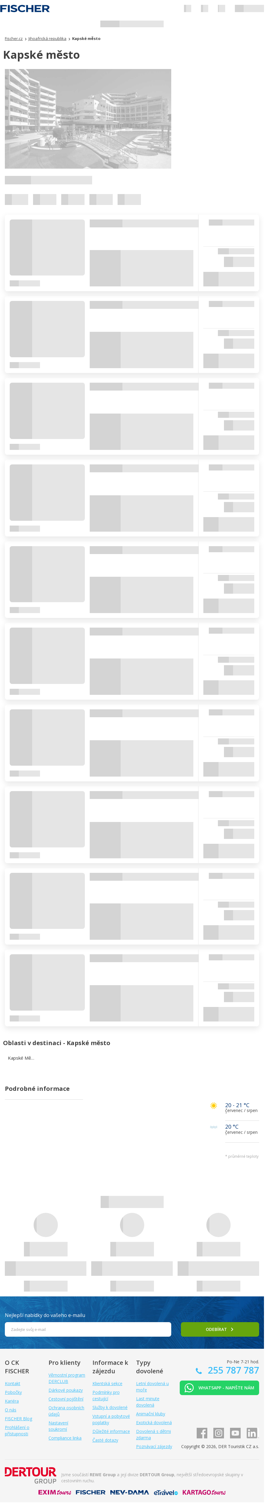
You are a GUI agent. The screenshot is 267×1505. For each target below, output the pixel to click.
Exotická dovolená (154, 1422)
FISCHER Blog (18, 1418)
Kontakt (12, 1383)
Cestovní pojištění (65, 1399)
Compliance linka (65, 1438)
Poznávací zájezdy (154, 1446)
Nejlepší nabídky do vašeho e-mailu (45, 1315)
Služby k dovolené (110, 1407)
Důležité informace (111, 1431)
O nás (10, 1410)
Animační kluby (150, 1414)
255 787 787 (232, 1370)
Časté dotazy (105, 1440)
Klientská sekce (107, 1383)
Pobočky (13, 1392)
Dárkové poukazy (65, 1390)
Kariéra (12, 1401)
